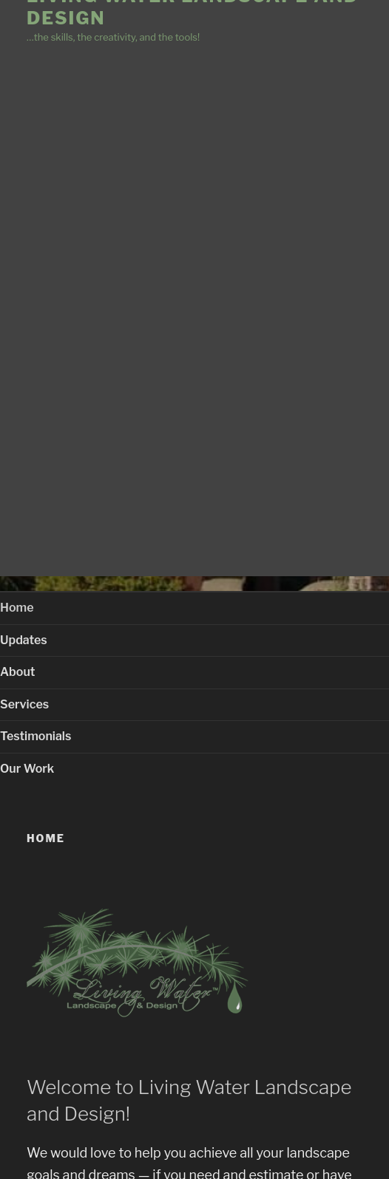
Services (24, 704)
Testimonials (35, 736)
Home (17, 608)
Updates (23, 640)
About (17, 672)
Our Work (27, 769)
